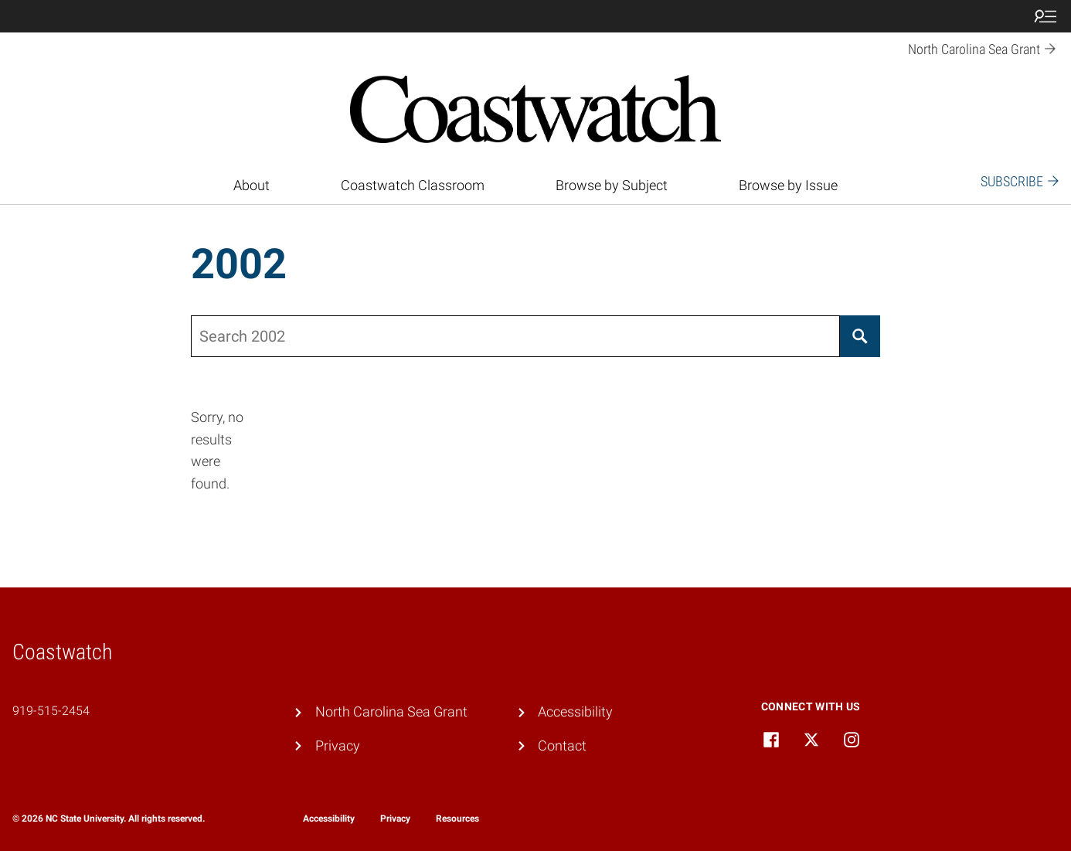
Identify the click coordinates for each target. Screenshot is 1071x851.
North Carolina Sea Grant (391, 711)
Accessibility (575, 711)
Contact (562, 745)
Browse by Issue (788, 185)
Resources (457, 818)
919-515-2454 (51, 710)
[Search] (860, 336)
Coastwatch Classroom (412, 185)
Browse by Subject (612, 185)
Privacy (337, 745)
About (251, 185)
